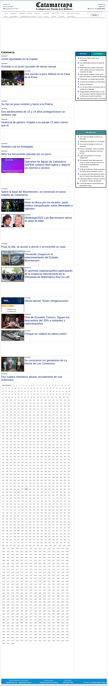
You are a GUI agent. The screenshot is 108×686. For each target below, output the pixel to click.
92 (18, 397)
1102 (30, 566)
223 (34, 418)
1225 (44, 590)
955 (11, 539)
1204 (17, 587)
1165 (44, 578)
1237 (30, 593)
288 (7, 429)
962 (38, 539)
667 (11, 492)
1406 (49, 625)
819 (42, 516)
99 (41, 397)
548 (38, 471)
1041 (26, 554)
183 (19, 412)
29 (28, 388)
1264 (17, 599)
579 (19, 477)
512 (38, 465)
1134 (40, 572)
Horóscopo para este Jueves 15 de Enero (93, 98)
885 (19, 528)
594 (7, 480)
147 (19, 406)
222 (30, 418)
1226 (49, 590)
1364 (62, 617)
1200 (67, 584)
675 (42, 492)
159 (65, 406)
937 (11, 536)
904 (22, 530)
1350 (67, 614)
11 (40, 385)
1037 (8, 554)
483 (65, 459)
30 (31, 388)
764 (38, 507)
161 (3, 409)
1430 (21, 631)
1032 (53, 551)
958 (22, 539)
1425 (67, 628)
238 (22, 421)
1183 (58, 581)
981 (42, 542)
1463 (35, 637)
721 (11, 501)
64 (69, 391)
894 (53, 528)
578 (15, 477)
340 (69, 435)
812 (15, 516)
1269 (40, 599)
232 (69, 418)
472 (22, 459)
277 (34, 427)
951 (65, 536)
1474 (17, 640)
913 (57, 530)
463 (57, 456)
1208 (35, 587)
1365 (67, 617)
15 (52, 385)
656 (38, 489)
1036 (3, 554)
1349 (62, 614)
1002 (55, 545)
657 (42, 489)
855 (42, 522)
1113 (12, 569)
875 (49, 524)
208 (46, 415)
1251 (26, 596)
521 (3, 468)
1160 (21, 578)
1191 (26, 584)
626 (61, 483)
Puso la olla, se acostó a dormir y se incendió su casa (33, 246)
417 (19, 450)
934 (69, 533)
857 (49, 522)
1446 (26, 634)
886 (22, 528)
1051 (3, 557)
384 (30, 444)
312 (30, 433)
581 (26, 477)
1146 (26, 575)
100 (44, 397)
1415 (21, 628)
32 (37, 388)
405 (42, 447)
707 (26, 498)
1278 (12, 602)
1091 (49, 563)
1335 (67, 611)
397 (11, 447)
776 (15, 510)
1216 (3, 590)
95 (28, 397)
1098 (12, 566)
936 (7, 536)
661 (57, 489)
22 (6, 388)
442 (46, 453)
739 (11, 504)
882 (7, 528)
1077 (53, 560)
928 (46, 533)
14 (49, 385)
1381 (3, 622)
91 (15, 397)
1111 (3, 569)
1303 (58, 605)
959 (26, 539)
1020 (67, 548)
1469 (62, 637)
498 (53, 462)
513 (42, 465)
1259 (62, 596)
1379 (62, 619)
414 (7, 450)
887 (26, 528)
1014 (40, 548)
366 (30, 441)
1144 (17, 575)
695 (49, 495)
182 (15, 412)
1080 (67, 560)
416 (15, 450)
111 (19, 400)
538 (69, 468)
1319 (62, 608)
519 (65, 465)
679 (57, 492)
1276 (3, 602)
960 (30, 539)
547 (34, 471)
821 (49, 516)
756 (7, 507)
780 (30, 510)
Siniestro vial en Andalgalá (17, 146)
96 (31, 397)
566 (38, 474)
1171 (3, 581)
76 (37, 394)
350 (38, 438)
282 (53, 427)
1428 (12, 631)
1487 (8, 643)
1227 (53, 590)
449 (3, 456)
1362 (53, 617)
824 (61, 516)
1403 (35, 625)
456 (30, 456)
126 (7, 403)
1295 (21, 605)
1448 (35, 634)
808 (69, 513)
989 (3, 545)
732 (53, 501)
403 (34, 447)
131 (26, 403)
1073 (35, 560)
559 (11, 474)
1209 (40, 587)
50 (25, 391)
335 (49, 435)
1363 (58, 617)
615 (19, 483)
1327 (30, 611)
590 (61, 477)
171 (42, 409)
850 (22, 522)
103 (56, 397)
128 (15, 403)
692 (38, 495)
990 (7, 545)
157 (57, 406)
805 (57, 513)
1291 (3, 605)
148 (22, 406)
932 (61, 533)
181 (11, 412)
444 (53, 453)
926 (38, 533)
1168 (58, 578)
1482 (53, 640)
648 (7, 489)
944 (38, 536)
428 (61, 450)
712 (46, 498)
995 (26, 545)
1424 (62, 628)
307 (11, 433)
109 (11, 400)
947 (49, 536)
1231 (3, 593)
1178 (35, 581)
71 (22, 394)
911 (49, 530)
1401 (26, 625)
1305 (67, 605)
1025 (21, 551)
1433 (35, 631)
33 (41, 388)
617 (26, 483)
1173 (12, 581)
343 (11, 438)
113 (26, 400)
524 (15, 468)
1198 (58, 584)
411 (65, 447)
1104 (40, 566)
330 (30, 435)
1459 (17, 637)
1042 (30, 554)
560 (15, 474)
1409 (62, 625)
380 (15, 444)
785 (49, 510)
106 (67, 397)
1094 (62, 563)
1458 (12, 637)
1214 (62, 587)
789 (65, 510)
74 (31, 394)
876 (53, 524)
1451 (49, 634)
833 (26, 519)
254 (15, 424)
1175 (21, 581)
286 (69, 427)
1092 (53, 563)
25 (15, 388)
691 (34, 495)
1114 (17, 569)
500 (61, 462)
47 (15, 391)
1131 (26, 572)
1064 (62, 557)
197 (3, 415)
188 (38, 412)
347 (26, 438)
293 (26, 429)
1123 (58, 569)
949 (57, 536)
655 (34, 489)
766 (46, 507)
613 (11, 483)
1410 (67, 625)
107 (3, 400)
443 (49, 453)
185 (26, 412)
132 (30, 403)
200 (15, 415)
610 (69, 480)
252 (7, 424)
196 (69, 412)
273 (19, 427)
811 (11, 516)
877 (57, 524)
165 (19, 409)
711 (42, 498)
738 (7, 504)
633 (19, 486)
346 (22, 438)
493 (34, 462)
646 (69, 486)
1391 (49, 622)
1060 (44, 557)
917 (3, 533)
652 (22, 489)
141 (65, 403)
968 (61, 539)
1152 (53, 575)
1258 (58, 596)
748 (46, 504)
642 (53, 486)
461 (49, 456)
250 (69, 421)
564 (30, 474)
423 (42, 450)
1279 (17, 602)
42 (69, 388)
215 (3, 418)
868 (22, 524)
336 (53, 435)
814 (22, 516)
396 (7, 447)
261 (42, 424)
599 (26, 480)
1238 (35, 593)
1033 (58, 551)
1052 (8, 557)
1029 (40, 551)
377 (3, 444)
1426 (3, 631)
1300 (44, 605)
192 (53, 412)
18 (62, 385)
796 (22, 513)
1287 (53, 602)
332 (38, 435)
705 (19, 498)
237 (19, 421)
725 (26, 501)
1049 (62, 554)
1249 (17, 596)
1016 (49, 548)
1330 (44, 611)
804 (53, 513)
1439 (62, 631)
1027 (30, 551)
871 (34, 524)
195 (65, 412)
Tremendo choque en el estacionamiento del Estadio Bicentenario (41, 257)
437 (26, 453)
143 (3, 406)
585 (42, 477)
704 (15, 498)
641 (49, 486)
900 (7, 530)
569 (49, 474)
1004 (64, 545)
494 (38, 462)
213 (65, 415)
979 (34, 542)
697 (57, 495)
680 (61, 492)
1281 (26, 602)
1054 (17, 557)
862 (69, 522)
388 (46, 444)
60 (56, 391)
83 (60, 394)
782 (38, 510)
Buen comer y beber (73, 13)
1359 (40, 617)
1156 (3, 578)
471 (19, 459)
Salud (6, 16)
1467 (53, 637)
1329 (40, 611)
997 (34, 545)
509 (26, 465)
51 (28, 391)
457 (34, 456)
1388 (35, 622)
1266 (26, 599)
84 (63, 394)
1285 (44, 602)
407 (49, 447)
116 (38, 400)
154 (46, 406)
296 (38, 429)
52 (31, 391)
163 (11, 409)
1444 (17, 634)
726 (30, 501)
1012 (30, 548)
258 (30, 424)
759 (19, 507)
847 (11, 522)
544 (22, 471)
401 (26, 447)
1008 (12, 548)
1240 (44, 593)
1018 (58, 548)
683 (3, 495)
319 (57, 433)
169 (34, 409)
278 (38, 427)
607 (57, 480)
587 (49, 477)
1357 (30, 617)
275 (26, 427)
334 (46, 435)
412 (69, 447)
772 (69, 507)
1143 (12, 575)
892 (46, 528)
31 (34, 388)
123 (65, 400)
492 (30, 462)
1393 (58, 622)
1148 (35, 575)
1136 (49, 572)
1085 (21, 563)
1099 (17, 566)
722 (15, 501)
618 (30, 483)
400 (22, 447)
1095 (67, 563)
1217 (8, 590)
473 (26, 459)
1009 (17, 548)
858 (53, 522)
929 (49, 533)
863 (3, 524)
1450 (44, 634)
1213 (58, 587)
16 (55, 385)
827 (3, 519)
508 (22, 465)
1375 (44, 619)
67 (9, 394)
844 (69, 519)
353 (49, 438)
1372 (30, 619)
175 (57, 409)
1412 (8, 628)
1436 (49, 631)
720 (7, 501)
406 (46, 447)
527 (26, 468)
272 (15, 427)
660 (53, 489)
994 (22, 545)
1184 (62, 581)
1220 (21, 590)
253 (11, 424)
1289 (62, 602)
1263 (12, 599)
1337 (8, 614)
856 (46, 522)
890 (38, 528)
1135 (44, 572)
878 (61, 524)
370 (46, 441)
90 (12, 397)
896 (61, 528)
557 (3, 474)
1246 (3, 596)
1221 (26, 590)
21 (2, 388)
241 (34, 421)
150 (30, 406)
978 (30, 542)
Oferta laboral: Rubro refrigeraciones (46, 300)
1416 (26, 628)
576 (7, 477)
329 (26, 435)
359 (3, 441)
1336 (3, 614)
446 (61, 453)
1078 (58, 560)
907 (34, 530)
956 (15, 539)
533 (49, 468)
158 (61, 406)
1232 (8, 593)
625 (57, 483)
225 (42, 418)
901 (11, 530)
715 (57, 498)
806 (61, 513)
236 (15, 421)
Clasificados (71, 16)
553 (57, 471)
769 (57, 507)
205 (34, 415)
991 (11, 545)
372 (53, 441)
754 (69, 504)
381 (19, 444)
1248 (12, 596)
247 (57, 421)
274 (22, 427)
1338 (12, 614)
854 (38, 522)
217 (11, 418)
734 (61, 501)
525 (19, 468)
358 (69, 438)
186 (30, 412)
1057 (30, 557)
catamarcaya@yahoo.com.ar (49, 682)
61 (60, 391)
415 (11, 450)
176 (61, 409)
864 (7, 524)
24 (12, 388)
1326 (26, 611)
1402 (30, 625)
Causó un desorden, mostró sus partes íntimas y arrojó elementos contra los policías (92, 151)
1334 (62, 611)
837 (42, 519)
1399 (17, 625)
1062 (53, 557)
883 (11, 528)
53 (34, 391)
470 (15, 459)
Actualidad (45, 13)
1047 (53, 554)
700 (69, 495)
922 (22, 533)
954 (7, 539)
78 (44, 394)
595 (11, 480)
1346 (49, 614)
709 (34, 498)
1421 (49, 628)
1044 (40, 554)
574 (69, 474)
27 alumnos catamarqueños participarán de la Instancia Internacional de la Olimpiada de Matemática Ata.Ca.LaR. (48, 273)
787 (57, 510)
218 (15, 418)
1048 (58, 554)
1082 (8, 563)
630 (7, 486)
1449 (40, 634)
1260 (67, 596)
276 (30, 427)
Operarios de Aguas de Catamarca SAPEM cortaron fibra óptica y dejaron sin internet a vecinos (47, 164)
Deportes (37, 13)
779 (26, 510)
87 (2, 397)
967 (57, 539)
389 (49, 444)
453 (19, 456)
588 (53, 477)
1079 (62, 560)
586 (46, 477)
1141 (3, 575)
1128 (12, 572)
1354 (17, 617)
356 (61, 438)
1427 (8, 631)
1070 (21, 560)
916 (69, 530)
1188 (12, 584)
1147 (30, 575)
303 (65, 429)
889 (34, 528)
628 (69, 483)
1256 (49, 596)
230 (61, 418)
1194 (40, 584)
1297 (30, 605)
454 (22, 456)
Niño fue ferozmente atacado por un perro (26, 154)
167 (26, 409)
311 (26, 433)
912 (53, 530)
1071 (26, 560)
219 (19, 418)
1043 (35, 554)
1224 (40, 590)
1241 (49, 593)
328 (22, 435)
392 (61, 444)
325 (11, 435)
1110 (67, 566)
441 (42, 453)
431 (3, 453)
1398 (12, 625)
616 (22, 483)
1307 (8, 608)
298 (46, 429)
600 (30, 480)
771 (65, 507)
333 (42, 435)
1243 (58, 593)
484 (69, 459)
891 (42, 528)
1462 (30, 637)
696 (53, 495)
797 (26, 513)
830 (15, 519)
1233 (12, 593)
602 (38, 480)
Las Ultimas (98, 54)
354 (53, 438)
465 (65, 456)
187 (34, 412)
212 (61, 415)
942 (30, 536)
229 (57, 418)
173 (49, 409)
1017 (53, 548)
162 (7, 409)
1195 (44, 584)
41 (66, 388)
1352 (8, 617)
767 (49, 507)
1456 (3, 637)
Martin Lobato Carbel (99, 682)
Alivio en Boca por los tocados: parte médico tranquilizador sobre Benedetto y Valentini (48, 205)
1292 (8, 605)
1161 (26, 578)
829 (11, 519)
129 (19, 403)
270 (7, 427)
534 (53, 468)
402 (30, 447)
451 (11, 456)
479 (49, 459)
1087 (30, 563)
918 (7, 533)
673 (34, 492)
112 (22, 400)
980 (38, 542)
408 (53, 447)
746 (38, 504)
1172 (8, 581)
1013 (35, 548)
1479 (40, 640)
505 (11, 465)
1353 (12, 617)
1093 (58, 563)
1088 (35, 563)
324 (7, 435)
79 (47, 394)
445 (57, 453)
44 (6, 391)
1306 (3, 608)
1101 (26, 566)
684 (7, 495)
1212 (53, 587)
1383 (12, 622)
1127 (8, 572)
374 (61, 441)
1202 (8, 587)
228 (53, 418)
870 (30, 524)
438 (30, 453)
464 (61, 456)
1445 (21, 634)
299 (49, 429)
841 (57, 519)
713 (49, 498)
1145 (21, 575)
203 (26, 415)
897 (65, 528)
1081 (3, 563)
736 (69, 501)
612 (7, 483)
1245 (67, 593)
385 (34, 444)
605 (49, 480)
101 (48, 397)
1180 (44, 581)
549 (42, 471)
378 (7, 444)
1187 (8, 584)
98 (37, 397)
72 (25, 394)
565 (34, 474)
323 (3, 435)
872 (38, 524)
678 (53, 492)
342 (7, 438)
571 (57, 474)
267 (65, 424)
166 (22, 409)
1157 (8, 578)
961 (34, 539)
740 (15, 504)
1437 (53, 631)
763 (34, 507)
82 (56, 394)
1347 (53, 614)
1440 (67, 631)
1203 (12, 587)
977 (26, 542)
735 (65, 501)
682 (69, 492)
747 (42, 504)
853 (34, 522)
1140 (67, 572)
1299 (40, 605)
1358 (35, 617)
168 (30, 409)
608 (61, 480)
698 (61, 495)
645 (65, 486)
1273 (58, 599)
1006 (3, 548)
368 (38, 441)
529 (34, 468)
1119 (40, 569)
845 (3, 522)
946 (46, 536)
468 (7, 459)
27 (22, 388)
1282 (30, 602)
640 (46, 486)
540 (7, 471)
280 (46, 427)
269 (3, 427)
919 (11, 533)
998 (38, 545)
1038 (12, 554)
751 (57, 504)
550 (46, 471)
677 (49, 492)
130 (22, 403)
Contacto (61, 16)
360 (7, 441)
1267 (30, 599)
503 (3, 465)
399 (19, 447)
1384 (17, 622)
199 (11, 415)
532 (46, 468)
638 (38, 486)
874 (46, 524)
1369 (17, 619)
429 (65, 450)
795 (19, 513)
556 (69, 471)
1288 (58, 602)
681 (65, 492)
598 (22, 480)
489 (19, 462)
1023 (12, 551)
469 (11, 459)
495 (42, 462)
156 (53, 406)
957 (19, 539)
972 (7, 542)
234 (7, 421)
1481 (49, 640)
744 (30, 504)
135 (42, 403)
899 (3, 530)
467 (3, 459)
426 (53, 450)
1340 (21, 614)
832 (22, 519)
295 (34, 429)
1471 (3, 640)
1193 (35, 584)
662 (61, 489)
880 (69, 524)
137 (49, 403)
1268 (35, 599)
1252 (30, 596)
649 (11, 489)
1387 (30, 622)
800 (38, 513)
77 (41, 394)
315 (42, 433)
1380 (67, 619)
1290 (67, 602)
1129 (17, 572)
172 (46, 409)
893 (49, 528)
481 (57, 459)
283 (57, 427)
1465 (44, 637)
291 (19, 429)
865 (11, 524)
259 (34, 424)
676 (46, 492)
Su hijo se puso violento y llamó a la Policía (27, 104)
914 (61, 530)
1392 (53, 622)
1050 (67, 554)
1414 (17, 628)
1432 (30, 631)
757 (11, 507)
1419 (40, 628)
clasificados (101, 9)
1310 (21, 608)
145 (11, 406)
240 (30, 421)
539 (3, 471)
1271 (49, 599)
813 (19, 516)
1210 (44, 587)
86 (69, 394)
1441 (3, 634)
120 (53, 400)
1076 (49, 560)
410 (61, 447)
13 (46, 385)
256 (22, 424)
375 (65, 441)
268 (69, 424)
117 (42, 400)
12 (43, 385)
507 (19, 465)
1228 (58, 590)
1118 (35, 569)
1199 (62, 584)
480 (53, 459)
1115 (21, 569)
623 (49, 483)
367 (34, 441)
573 (65, 474)
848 (15, 522)
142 (69, 403)
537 (65, 468)
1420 (44, 628)
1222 (30, 590)
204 (30, 415)
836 (38, 519)
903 (19, 530)
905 (26, 530)
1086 (26, 563)
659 (49, 489)
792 (7, 513)
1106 (49, 566)
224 (38, 418)
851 (26, 522)
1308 (12, 608)
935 (3, 536)
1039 (17, 554)
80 (50, 394)
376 (69, 441)
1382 (8, 622)
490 (22, 462)
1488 (12, 643)
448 (69, 453)
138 (53, 403)
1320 (67, 608)
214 (69, 415)
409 (57, 447)
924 (30, 533)
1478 (35, 640)
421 (34, 450)
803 (49, 513)
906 (30, 530)
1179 (40, 581)
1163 (35, 578)
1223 (35, 590)
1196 (49, 584)
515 (49, 465)
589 (57, 477)
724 (22, 501)
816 (30, 516)
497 (49, 462)
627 (65, 483)
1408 (58, 625)
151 (34, 406)
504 (7, 465)
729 (42, 501)
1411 (3, 628)
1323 (12, 611)
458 (38, 456)
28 (25, 388)
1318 (58, 608)
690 (30, 495)
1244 (62, 593)
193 (57, 412)
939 (19, 536)
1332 (53, 611)
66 (6, 394)
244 (46, 421)
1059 (40, 557)
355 (57, 438)
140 (61, 403)
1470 (67, 637)
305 (3, 433)
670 (22, 492)
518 (61, 465)
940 (22, 536)
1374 (40, 619)
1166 (49, 578)
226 (46, 418)
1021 (3, 551)
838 (46, 519)
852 (30, 522)
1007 (8, 548)
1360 (44, 617)
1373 (35, 619)
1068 (12, 560)
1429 (17, 631)
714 (53, 498)
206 (38, 415)
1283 (35, 602)
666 (7, 492)
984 (53, 542)
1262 (8, 599)
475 (34, 459)
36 (50, 388)
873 (42, 524)
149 (26, 406)
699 (65, 495)
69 (15, 394)
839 (49, 519)
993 (19, 545)
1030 (44, 551)
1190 (21, 584)
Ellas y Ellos (55, 13)
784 (46, 510)
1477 (30, 640)
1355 (21, 617)
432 (7, 453)
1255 (44, 596)
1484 (62, 640)
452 (15, 456)
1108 (58, 566)
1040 (21, 554)
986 (61, 542)
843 (65, 519)
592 (69, 477)
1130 (21, 572)
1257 (53, 596)
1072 (30, 560)
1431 (26, 631)
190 (46, 412)
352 (46, 438)
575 (3, 477)
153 (42, 406)
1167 (53, 578)
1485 (67, 640)
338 (61, 435)
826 (69, 516)
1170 (67, 578)
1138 (58, 572)
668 (15, 492)
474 (30, 459)
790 (69, 510)
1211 (49, 587)
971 (3, 542)
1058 (35, 557)
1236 (26, 593)
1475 (21, 640)
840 (53, 519)
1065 (67, 557)
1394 (62, 622)
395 (3, 447)
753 (65, 504)
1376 (49, 619)
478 (46, 459)
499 (57, 462)
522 (7, 468)
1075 (44, 560)
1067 (8, 560)
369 (42, 441)
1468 (58, 637)
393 (65, 444)
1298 (35, 605)
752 (61, 504)
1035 (67, 551)
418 (22, 450)
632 (15, 486)
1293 (12, 605)
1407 (53, 625)
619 (34, 483)
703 (11, 498)
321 (65, 433)
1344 (40, 614)
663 (65, 489)
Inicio (6, 13)
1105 (44, 566)
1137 (53, 572)
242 (38, 421)
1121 (49, 569)
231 (65, 418)
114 (30, 400)
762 (30, 507)
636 (30, 486)
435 (19, 453)
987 (65, 542)
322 (69, 433)
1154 (62, 575)
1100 (21, 566)
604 (46, 480)
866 (15, 524)
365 (26, 441)
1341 (26, 614)
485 (3, 462)
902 (15, 530)
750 (53, 504)
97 (34, 397)
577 (11, 477)
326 (15, 435)
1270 (44, 599)
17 (59, 385)
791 (3, 513)
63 (66, 391)
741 (19, 504)
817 (34, 516)
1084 (17, 563)
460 (46, 456)
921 (19, 533)
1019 (62, 548)
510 (30, 465)
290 (15, 429)
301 (57, 429)
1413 (12, 628)
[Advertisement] (54, 34)
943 (34, 536)
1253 (35, 596)
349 (34, 438)
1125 (67, 569)
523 (11, 468)
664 (69, 489)
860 (61, 522)
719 (3, 501)
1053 (12, 557)
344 (15, 438)
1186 (3, 584)
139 (57, 403)
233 (3, 421)
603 (42, 480)
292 (22, 429)
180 (7, 412)
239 (26, 421)
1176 (26, 581)
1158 (12, 578)
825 (65, 516)
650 (15, 489)
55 (41, 391)
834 (30, 519)
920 (15, 533)
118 (46, 400)
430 (69, 450)
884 (15, 528)
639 (42, 486)
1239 (40, 593)
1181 (49, 581)
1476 (26, 640)
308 (15, 433)
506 (15, 465)
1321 (3, 611)
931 (57, 533)
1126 (3, 572)
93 (22, 397)
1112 (8, 569)
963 (42, 539)
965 (49, 539)
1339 (17, 614)
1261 (3, 599)
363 (19, 441)
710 (38, 498)
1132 (30, 572)
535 (57, 468)
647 (3, 489)
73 (28, 394)
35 (47, 388)
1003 (59, 545)
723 (19, 501)
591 (65, 477)
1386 (26, 622)
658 (46, 489)
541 (11, 471)
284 (61, 427)
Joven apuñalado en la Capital (19, 58)
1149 (40, 575)
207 (42, 415)
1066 (3, 560)
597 (19, 480)
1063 (58, 557)
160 (69, 406)
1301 (49, 605)
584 (38, 477)
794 (15, 513)
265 (57, 424)
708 (30, 498)
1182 (53, 581)
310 (22, 433)
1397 (8, 625)
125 (3, 403)
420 (30, 450)
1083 (12, 563)
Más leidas (83, 54)
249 (65, 421)
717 (65, 498)
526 (22, 468)
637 (34, 486)
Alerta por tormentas (86, 84)
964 (46, 539)
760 (22, 507)
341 (3, 438)
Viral (40, 16)
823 (57, 516)
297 (42, 429)
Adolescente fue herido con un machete (92, 141)
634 (22, 486)
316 (46, 433)
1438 (58, 631)
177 (65, 409)
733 (57, 501)
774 (7, 510)
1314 (40, 608)
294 (30, 429)
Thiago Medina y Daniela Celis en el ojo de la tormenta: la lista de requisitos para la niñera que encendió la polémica (92, 94)
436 (22, 453)
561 (19, 474)
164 (15, 409)
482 (61, 459)
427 (57, 450)
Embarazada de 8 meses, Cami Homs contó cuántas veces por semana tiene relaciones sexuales (92, 70)
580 (22, 477)
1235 (21, 593)
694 (46, 495)
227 (49, 418)
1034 (62, 551)
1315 (44, 608)
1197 (53, 584)
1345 (44, 614)
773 (3, 510)
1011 (26, 548)
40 (63, 388)
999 (42, 545)
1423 (58, 628)
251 (3, 424)
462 (53, 456)
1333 (58, 611)
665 (3, 492)
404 (38, 447)
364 (22, 441)
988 (69, 542)
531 (42, 468)
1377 (53, 619)
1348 (58, 614)
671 (26, 492)
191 (49, 412)
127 (11, 403)
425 (49, 450)
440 (38, 453)
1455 (67, 634)
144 (7, 406)
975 (19, 542)
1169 (62, 578)
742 (22, 504)
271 (11, 427)
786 (53, 510)
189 (42, 412)
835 (34, 519)
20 (68, 385)
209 (49, 415)
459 (42, 456)
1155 (67, 575)
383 (26, 444)
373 (57, 441)
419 (26, 450)
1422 (53, 628)
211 (57, 415)
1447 (30, 634)
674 (38, 492)
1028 (35, 551)
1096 (3, 566)
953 (3, 539)
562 (22, 474)
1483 (58, 640)
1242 (53, 593)
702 (7, 498)
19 (65, 385)
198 (7, 415)
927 (42, 533)
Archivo (46, 16)
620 (38, 483)
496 (46, 462)
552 (53, 471)
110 (15, 400)
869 (26, 524)
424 (46, 450)
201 (19, 415)
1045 (44, 554)
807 (65, 513)
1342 (30, 614)
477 (42, 459)
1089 (40, 563)
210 (53, 415)
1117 (30, 569)
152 (38, 406)
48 (18, 391)
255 (19, 424)
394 (69, 444)
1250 (21, 596)
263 (49, 424)
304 (69, 429)
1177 (30, 581)
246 (53, 421)
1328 (35, 611)
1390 (44, 622)
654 (30, 489)
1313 (35, 608)
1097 (8, 566)
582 (30, 477)
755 (3, 507)
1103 (35, 566)
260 (38, 424)
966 (53, 539)
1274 (62, 599)
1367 (8, 619)
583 (34, 477)
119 (49, 400)
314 (38, 433)
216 (7, 418)
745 (34, 504)
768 (53, 507)
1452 (53, 634)
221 (26, 418)
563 (26, 474)
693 (42, 495)
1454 (62, 634)
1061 (49, 557)
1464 (40, 637)
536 (61, 468)
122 (61, 400)
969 (65, 539)
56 (44, 391)
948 (53, 536)
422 (38, 450)
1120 (44, 569)
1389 (40, 622)
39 (60, 388)
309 (19, 433)
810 (7, 516)
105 (64, 397)
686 (15, 495)
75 (34, 394)
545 (26, 471)
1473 (12, 640)
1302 (53, 605)
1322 (8, 611)
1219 (17, 590)
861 (65, 522)
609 (65, 480)
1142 (8, 575)
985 (57, 542)
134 (38, 403)
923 (26, 533)
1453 (58, 634)
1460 (21, 637)
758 (15, 507)
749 (49, 504)
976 (22, 542)
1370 (21, 619)
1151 (49, 575)
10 (36, 385)
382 (22, 444)
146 (15, 406)
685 (11, 495)
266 (61, 424)
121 (57, 400)
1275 (67, 599)
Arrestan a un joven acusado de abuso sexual (28, 66)
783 (42, 510)
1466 (49, 637)
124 (69, 400)
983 (49, 542)
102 (52, 397)
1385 (21, 622)
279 (42, 427)
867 (19, 524)
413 (3, 450)
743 (26, 504)
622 (46, 483)
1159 (17, 578)
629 (3, 486)
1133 (35, 572)
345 (19, 438)
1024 (17, 551)
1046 (49, 554)
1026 (26, 551)
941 (26, 536)
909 (42, 530)
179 (3, 412)
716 (61, 498)
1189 (17, 584)
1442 (8, 634)
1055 (21, 557)
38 (56, 388)
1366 (3, 619)
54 (37, 391)
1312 (30, 608)
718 (69, 498)
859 (57, 522)
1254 (40, 596)
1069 (17, 560)
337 (57, 435)
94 (25, 397)
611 (3, 483)
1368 (12, 619)
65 (2, 394)
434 (15, 453)
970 (69, 539)
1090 (44, 563)
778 (22, 510)
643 (57, 486)
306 (7, 433)
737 (3, 504)
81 (53, 394)
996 (30, 545)
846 (7, 522)
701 (3, 498)
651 (19, 489)
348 (30, 438)
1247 (8, 596)
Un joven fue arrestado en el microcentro (92, 82)
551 (49, 471)
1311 (26, 608)
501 (65, 462)
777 (19, 510)
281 (49, 427)
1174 (17, 581)
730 (46, 501)
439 (34, 453)
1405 (44, 625)
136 (46, 403)
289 (11, 429)
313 (34, 433)
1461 (26, 637)
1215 (67, 587)
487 (11, 462)
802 (46, 513)
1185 (67, 581)
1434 (40, 631)
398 (15, 447)
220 (22, 418)
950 (61, 536)
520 (69, 465)
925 (34, 533)
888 (30, 528)
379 (11, 444)
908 (38, 530)
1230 (67, 590)
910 (46, 530)
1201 (3, 587)
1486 (3, 643)
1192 (30, 584)
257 (26, 424)
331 (34, 435)
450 (7, 456)
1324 (17, 611)
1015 (44, 548)
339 (65, 435)
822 (53, 516)
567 (42, 474)
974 (15, 542)
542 (15, 471)
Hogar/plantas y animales (28, 16)
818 (38, 516)
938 (15, 536)
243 (42, 421)
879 (65, 524)
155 (49, 406)
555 (65, 471)
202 (22, 415)
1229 (62, 590)
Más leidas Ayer (91, 132)
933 (65, 533)
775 (11, 510)
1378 (58, 619)
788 (61, 510)
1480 (44, 640)
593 (3, 480)
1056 (26, 557)
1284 (40, 602)
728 (38, 501)
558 (7, 474)
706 (22, 498)
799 (34, 513)
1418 (35, 628)
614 (15, 483)
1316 (49, 608)
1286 (49, 602)
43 (2, 391)
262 (46, 424)
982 (46, 542)
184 (22, 412)
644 (61, 486)
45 (9, 391)
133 (34, 403)
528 (30, 468)
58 (50, 391)
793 (11, 513)
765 (42, 507)
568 (46, 474)
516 (53, 465)
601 (34, 480)
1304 (62, 605)
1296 (26, 605)
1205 (21, 587)
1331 (49, 611)
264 (53, 424)
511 (34, 465)
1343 (35, 614)
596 (15, 480)
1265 (21, 599)
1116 (26, 569)
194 (61, 412)
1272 (53, 599)
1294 (17, 605)
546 (30, 471)
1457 (8, 637)
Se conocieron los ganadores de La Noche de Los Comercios (45, 362)
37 (53, 388)
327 (19, 435)
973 (11, 542)
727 (34, 501)
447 (65, 453)
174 (53, 409)
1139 (62, 572)
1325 (21, 611)
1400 (21, 625)
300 (53, 429)
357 (65, 438)
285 (65, 427)
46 (12, 391)
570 (53, 474)
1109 (62, 566)
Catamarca (13, 13)
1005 (68, 545)
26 (18, 388)
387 (42, 444)
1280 (21, 602)
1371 (26, 619)
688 (22, 495)
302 (61, 429)
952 (69, 536)
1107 (53, 566)
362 (15, 441)
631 (11, 486)
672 (30, 492)
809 (3, 516)
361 (11, 441)
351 (42, 438)
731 (49, 501)
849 (19, 522)
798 (30, 513)
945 (42, 536)
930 (53, 533)
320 (61, 433)
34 (44, 388)
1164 (40, 578)
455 (26, 456)
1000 (46, 545)
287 (3, 429)
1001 (50, 545)
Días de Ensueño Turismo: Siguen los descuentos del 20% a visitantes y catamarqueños (47, 320)
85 (66, 394)
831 (19, 519)
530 (38, 468)
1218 (12, 590)
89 (9, 397)
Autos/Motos (14, 16)
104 (60, 397)
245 (49, 421)
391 (57, 444)
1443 (12, 634)
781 (34, 510)
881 (3, 528)
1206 (26, 587)
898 (69, 528)
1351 (3, 617)
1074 (40, 560)
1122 (53, 569)
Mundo (30, 13)
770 (61, 507)
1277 (8, 602)
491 (26, 462)
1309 (17, 608)
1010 (21, 548)
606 (53, 480)
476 (38, 459)
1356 (26, 617)
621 (42, 483)
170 (38, 409)
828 (7, 519)
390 (53, 444)
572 (61, 474)
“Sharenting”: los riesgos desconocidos (92, 79)
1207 (30, 587)
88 (6, 397)
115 (34, 400)
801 (42, 513)
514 (46, 465)
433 (11, 453)
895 (57, 528)
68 (12, 394)
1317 (53, 608)
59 (53, 391)
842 (61, 519)
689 (26, 495)
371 (49, 441)
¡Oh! (63, 13)
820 (46, 516)
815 (26, 516)
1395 (67, 622)
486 (7, 462)
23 (9, 388)
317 (49, 433)
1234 (17, 593)
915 (65, 530)
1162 (30, 578)
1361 (49, 617)
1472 (8, 640)
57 (47, 391)
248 (61, 421)
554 (61, 471)
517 (57, 465)
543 (19, 471)
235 (11, 421)
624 (53, 483)
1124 (62, 569)
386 (38, 444)
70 (18, 394)
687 (19, 495)
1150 (44, 575)
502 (69, 462)
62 (63, 391)
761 (26, 507)
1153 (58, 575)
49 (22, 391)
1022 (8, 551)
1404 (40, 625)
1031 (49, 551)
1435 (44, 631)
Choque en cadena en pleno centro (45, 333)
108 (7, 400)
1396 (3, 625)
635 (26, 486)
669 (19, 492)
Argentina (22, 13)
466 (69, 456)
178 (69, 409)
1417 (30, 628)
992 (15, 545)
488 (15, 462)
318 (53, 433)
